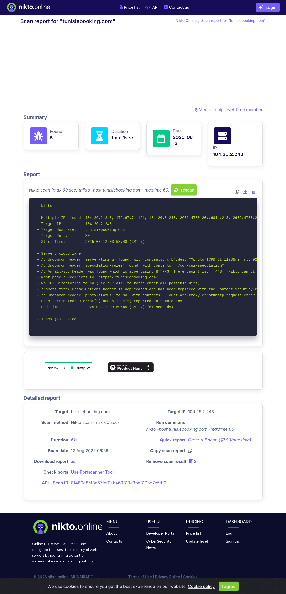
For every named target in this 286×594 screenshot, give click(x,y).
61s (74, 439)
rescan (184, 190)
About (111, 533)
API (152, 7)
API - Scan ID (55, 482)
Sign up (232, 541)
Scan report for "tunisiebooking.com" (233, 20)
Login (268, 7)
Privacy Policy (167, 577)
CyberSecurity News (158, 544)
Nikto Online (186, 20)
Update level (197, 541)
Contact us (176, 7)
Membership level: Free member (229, 109)
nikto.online (58, 577)
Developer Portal (160, 533)
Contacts (114, 541)
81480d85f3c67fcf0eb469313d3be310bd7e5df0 (118, 482)
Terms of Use (140, 577)
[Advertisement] (143, 67)
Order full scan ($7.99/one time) (219, 439)
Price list (130, 7)
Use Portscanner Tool (92, 472)
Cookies (190, 577)
